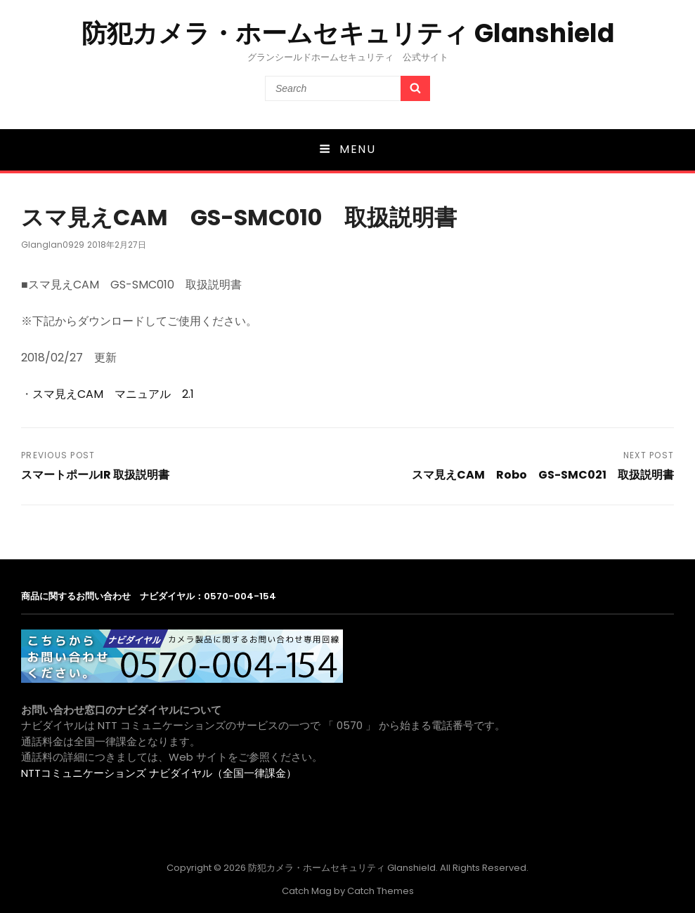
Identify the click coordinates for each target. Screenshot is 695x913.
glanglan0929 (52, 245)
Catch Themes (380, 891)
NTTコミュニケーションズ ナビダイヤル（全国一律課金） (159, 773)
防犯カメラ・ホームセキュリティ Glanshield (348, 33)
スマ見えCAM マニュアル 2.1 (113, 394)
